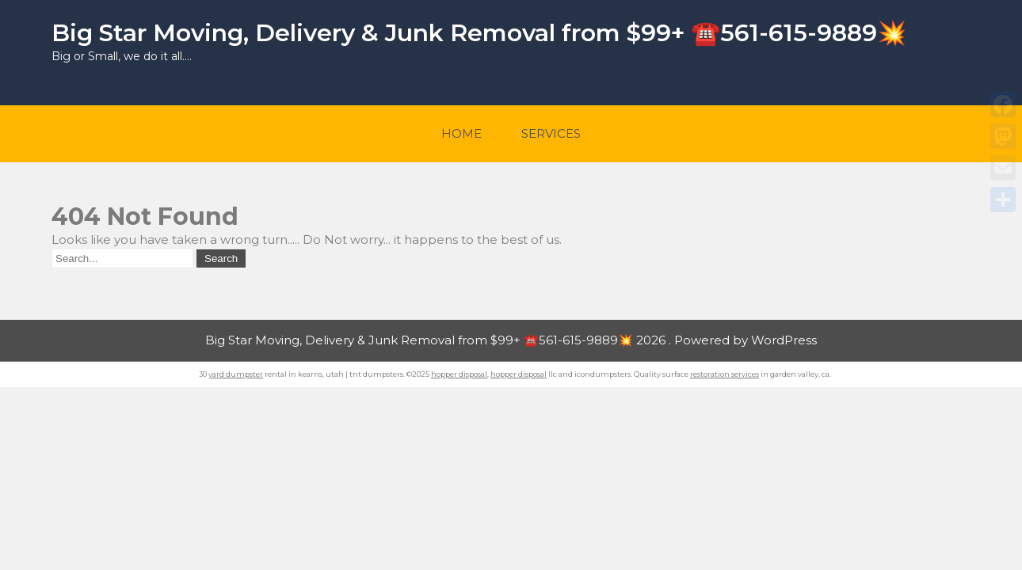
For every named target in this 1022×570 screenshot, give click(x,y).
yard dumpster (235, 374)
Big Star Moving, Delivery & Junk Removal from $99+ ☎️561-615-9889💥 (478, 33)
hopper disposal (459, 374)
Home (461, 133)
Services (551, 133)
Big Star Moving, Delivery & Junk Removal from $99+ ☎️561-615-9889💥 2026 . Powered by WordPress (511, 340)
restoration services (724, 374)
